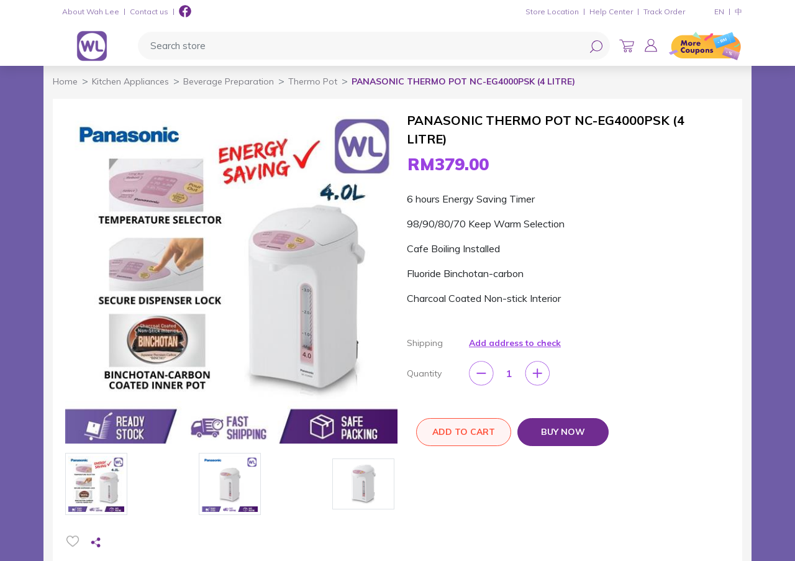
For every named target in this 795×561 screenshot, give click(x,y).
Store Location (552, 11)
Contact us (149, 11)
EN (719, 11)
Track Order (664, 11)
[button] (650, 45)
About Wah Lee (90, 11)
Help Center (611, 11)
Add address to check (515, 343)
